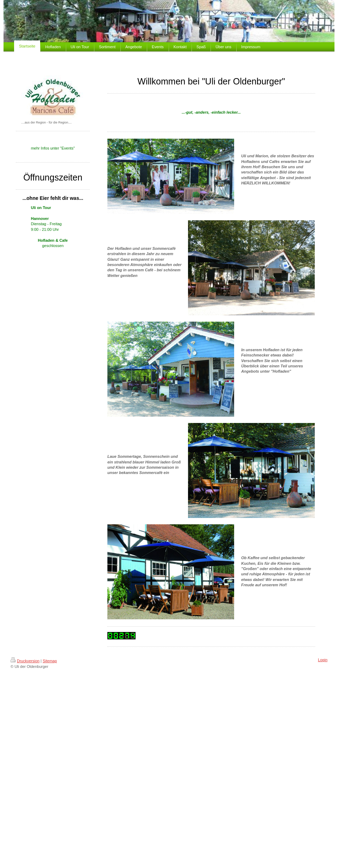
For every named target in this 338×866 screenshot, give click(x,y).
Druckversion (25, 661)
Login (322, 660)
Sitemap (50, 661)
